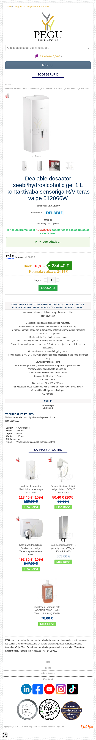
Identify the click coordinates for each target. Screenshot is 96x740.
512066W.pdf (48, 405)
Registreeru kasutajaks (38, 6)
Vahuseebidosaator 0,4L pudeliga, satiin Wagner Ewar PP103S (63, 548)
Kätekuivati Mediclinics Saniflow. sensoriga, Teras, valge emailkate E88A (30, 550)
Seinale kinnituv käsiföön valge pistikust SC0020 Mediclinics (63, 489)
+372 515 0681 (50, 651)
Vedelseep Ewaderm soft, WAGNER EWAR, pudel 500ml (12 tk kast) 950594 (47, 610)
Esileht (8, 84)
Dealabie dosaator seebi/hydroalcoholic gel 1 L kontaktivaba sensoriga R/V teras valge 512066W (47, 88)
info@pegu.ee (34, 651)
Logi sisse (20, 6)
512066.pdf (48, 408)
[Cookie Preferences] (5, 735)
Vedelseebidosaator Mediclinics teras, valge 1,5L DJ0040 (31, 489)
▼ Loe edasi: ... (49, 241)
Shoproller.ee (87, 726)
